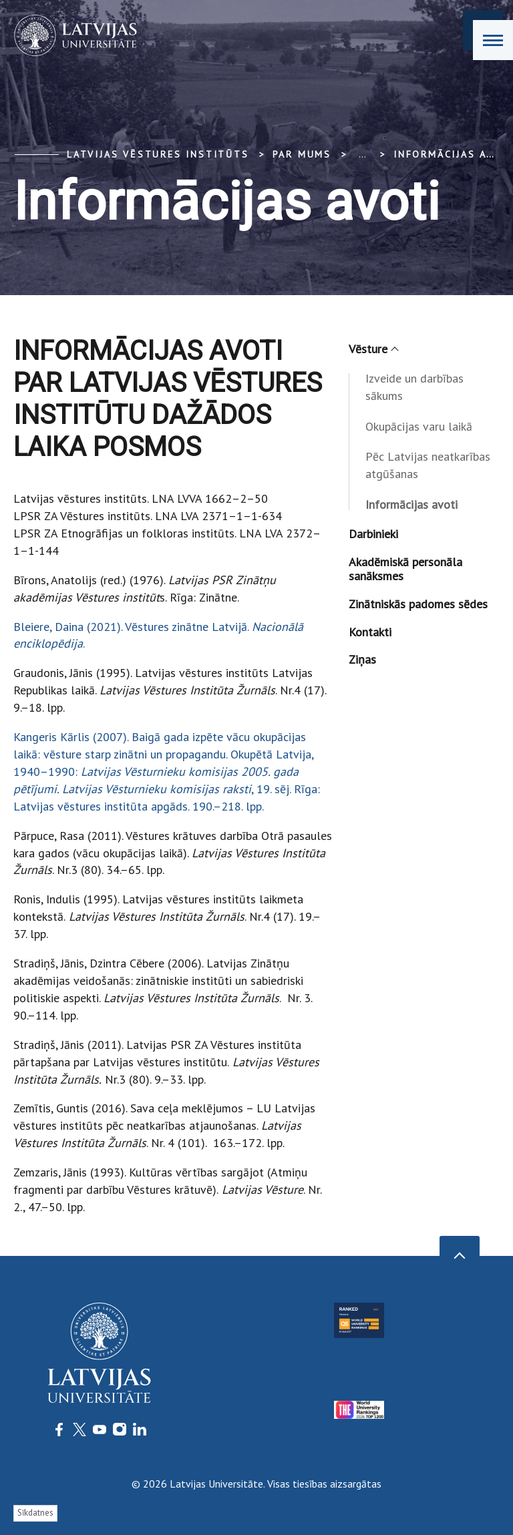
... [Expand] (362, 154)
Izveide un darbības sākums (414, 387)
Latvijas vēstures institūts (158, 154)
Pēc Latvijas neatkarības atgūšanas (427, 465)
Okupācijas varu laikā (418, 426)
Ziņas (362, 659)
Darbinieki (373, 533)
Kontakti (370, 632)
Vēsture (373, 349)
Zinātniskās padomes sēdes (418, 604)
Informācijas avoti (411, 504)
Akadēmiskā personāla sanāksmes (405, 569)
